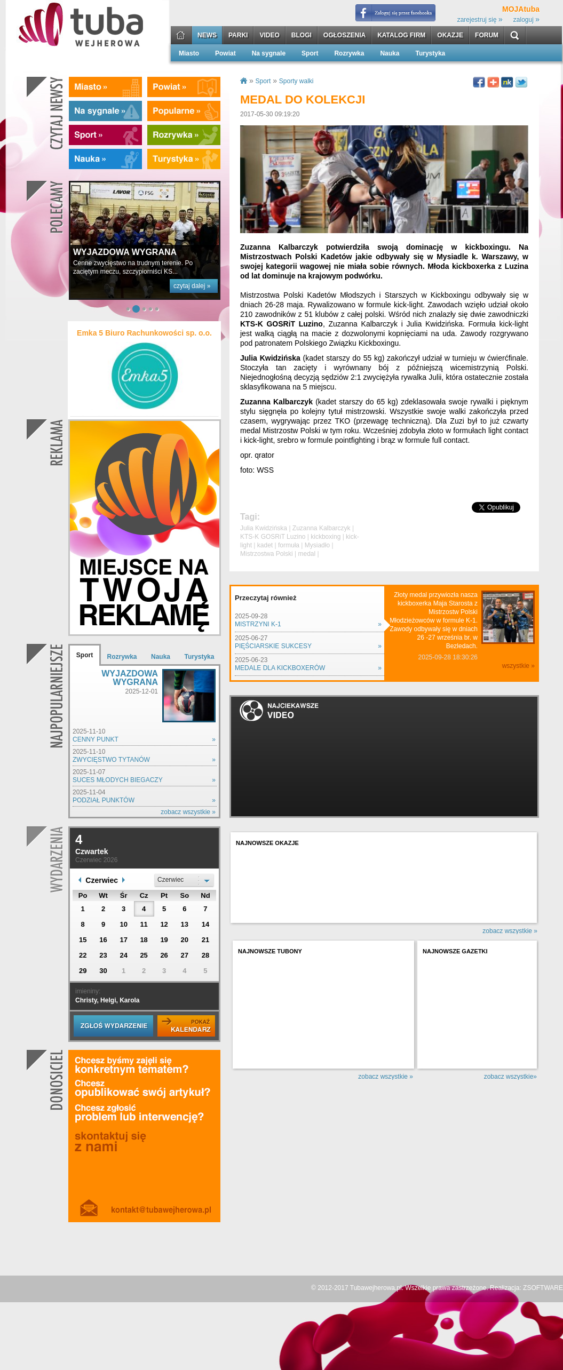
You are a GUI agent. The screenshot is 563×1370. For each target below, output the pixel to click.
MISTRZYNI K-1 (258, 624)
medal (306, 553)
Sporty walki (296, 81)
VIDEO (269, 35)
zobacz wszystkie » (188, 812)
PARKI (238, 35)
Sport (310, 53)
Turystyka (430, 53)
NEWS (207, 35)
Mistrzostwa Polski (266, 553)
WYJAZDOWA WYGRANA (129, 678)
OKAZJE (450, 35)
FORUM (486, 35)
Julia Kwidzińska (263, 528)
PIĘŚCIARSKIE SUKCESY (273, 646)
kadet (265, 545)
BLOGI (301, 35)
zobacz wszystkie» (510, 1076)
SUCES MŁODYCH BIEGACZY (118, 780)
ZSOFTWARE (543, 1288)
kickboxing (325, 536)
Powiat (225, 53)
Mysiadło (317, 545)
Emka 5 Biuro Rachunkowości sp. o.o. (144, 333)
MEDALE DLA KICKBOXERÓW (280, 668)
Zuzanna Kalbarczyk (321, 528)
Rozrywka (349, 53)
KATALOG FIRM (401, 35)
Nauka (389, 53)
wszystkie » (518, 666)
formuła (288, 545)
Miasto (189, 53)
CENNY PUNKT (95, 739)
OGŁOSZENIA (344, 35)
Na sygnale (269, 53)
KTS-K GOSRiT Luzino (272, 536)
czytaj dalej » (191, 286)
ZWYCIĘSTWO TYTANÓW (111, 759)
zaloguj (526, 19)
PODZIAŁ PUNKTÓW (103, 800)
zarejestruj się (480, 19)
